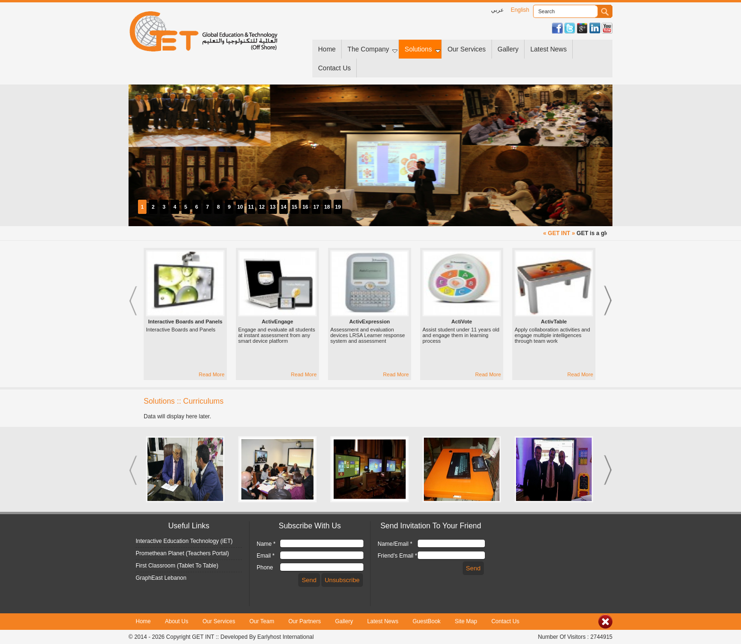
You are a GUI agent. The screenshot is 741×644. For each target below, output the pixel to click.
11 (251, 207)
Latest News (548, 49)
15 (294, 207)
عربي (497, 10)
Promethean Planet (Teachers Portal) (182, 553)
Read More (211, 374)
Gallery (508, 49)
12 (262, 207)
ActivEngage (277, 321)
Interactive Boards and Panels (185, 321)
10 (240, 207)
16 (305, 207)
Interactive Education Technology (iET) (184, 541)
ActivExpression (369, 321)
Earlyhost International (286, 637)
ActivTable (554, 321)
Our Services (467, 49)
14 (283, 207)
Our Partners (304, 621)
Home (327, 49)
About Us (176, 621)
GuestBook (426, 621)
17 (316, 207)
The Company (372, 49)
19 (338, 207)
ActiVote (461, 321)
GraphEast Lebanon (161, 578)
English (520, 10)
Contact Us (334, 68)
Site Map (466, 621)
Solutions (422, 49)
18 (327, 207)
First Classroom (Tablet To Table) (177, 565)
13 (273, 207)
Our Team (262, 621)
